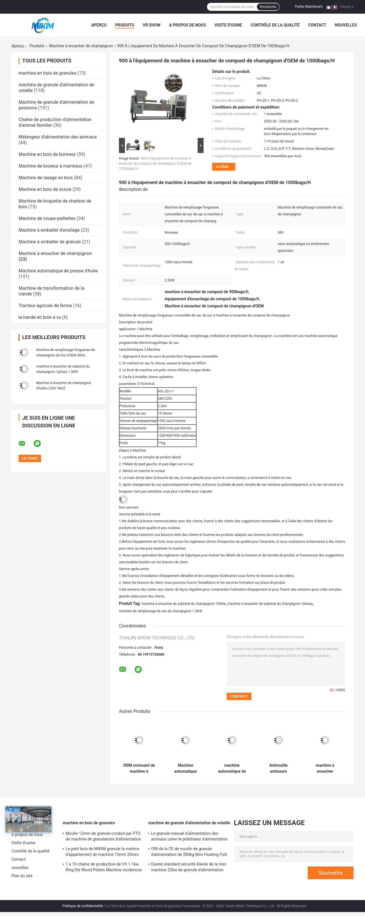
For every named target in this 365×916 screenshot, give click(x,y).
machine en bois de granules (47, 73)
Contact (317, 25)
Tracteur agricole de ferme (45, 305)
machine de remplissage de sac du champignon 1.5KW (160, 611)
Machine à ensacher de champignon (81, 46)
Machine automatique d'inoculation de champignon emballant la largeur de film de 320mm (185, 768)
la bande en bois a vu (40, 317)
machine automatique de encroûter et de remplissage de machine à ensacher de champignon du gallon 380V (232, 768)
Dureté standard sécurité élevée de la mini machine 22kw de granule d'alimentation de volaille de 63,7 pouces (188, 868)
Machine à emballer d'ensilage (49, 230)
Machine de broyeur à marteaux (50, 166)
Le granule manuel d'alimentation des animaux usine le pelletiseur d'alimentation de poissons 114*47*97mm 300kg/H (189, 837)
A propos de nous (187, 25)
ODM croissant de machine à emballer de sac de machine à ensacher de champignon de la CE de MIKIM (139, 768)
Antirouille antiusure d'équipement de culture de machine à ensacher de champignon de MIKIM (278, 768)
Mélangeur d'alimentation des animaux (58, 137)
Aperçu (99, 25)
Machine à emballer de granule (50, 241)
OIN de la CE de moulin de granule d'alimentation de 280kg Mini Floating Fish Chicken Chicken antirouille (189, 852)
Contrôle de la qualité (275, 25)
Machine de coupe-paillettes (47, 218)
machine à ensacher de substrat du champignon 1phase (270, 604)
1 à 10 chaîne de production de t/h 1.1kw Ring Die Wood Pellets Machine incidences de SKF (104, 868)
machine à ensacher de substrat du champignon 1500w (183, 604)
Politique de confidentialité (82, 906)
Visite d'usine (228, 25)
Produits (124, 25)
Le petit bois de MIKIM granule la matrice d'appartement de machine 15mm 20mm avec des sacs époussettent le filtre (102, 852)
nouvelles (346, 25)
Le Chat (222, 166)
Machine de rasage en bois (46, 177)
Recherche (268, 7)
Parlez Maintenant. (309, 7)
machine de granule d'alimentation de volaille (189, 823)
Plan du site (22, 876)
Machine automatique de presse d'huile (58, 271)
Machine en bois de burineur (47, 154)
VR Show (152, 25)
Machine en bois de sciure (45, 189)
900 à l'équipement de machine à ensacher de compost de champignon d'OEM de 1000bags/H (155, 163)
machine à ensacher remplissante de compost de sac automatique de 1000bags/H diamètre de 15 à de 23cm (325, 768)
